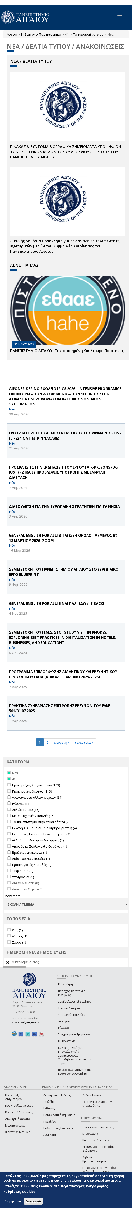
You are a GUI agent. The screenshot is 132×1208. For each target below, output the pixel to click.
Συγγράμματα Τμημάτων (74, 1034)
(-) (8, 962)
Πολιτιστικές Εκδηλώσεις (59, 1128)
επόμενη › (61, 742)
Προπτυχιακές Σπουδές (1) (31, 865)
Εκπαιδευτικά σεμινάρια (59, 1115)
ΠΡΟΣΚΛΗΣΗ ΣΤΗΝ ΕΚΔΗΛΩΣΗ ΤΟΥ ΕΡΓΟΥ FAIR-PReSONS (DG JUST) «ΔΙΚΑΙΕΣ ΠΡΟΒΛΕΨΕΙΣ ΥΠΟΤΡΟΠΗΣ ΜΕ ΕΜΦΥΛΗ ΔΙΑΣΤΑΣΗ (63, 472)
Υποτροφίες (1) (23, 877)
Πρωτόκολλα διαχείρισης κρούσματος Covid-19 (74, 1072)
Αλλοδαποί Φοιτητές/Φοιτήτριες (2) (38, 840)
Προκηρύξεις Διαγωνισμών (13, 1097)
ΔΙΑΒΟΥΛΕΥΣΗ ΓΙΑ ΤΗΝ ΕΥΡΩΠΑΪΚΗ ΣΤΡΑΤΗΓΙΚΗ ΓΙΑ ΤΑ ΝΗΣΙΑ (64, 506)
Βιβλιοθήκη (65, 984)
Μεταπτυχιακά (15, 1125)
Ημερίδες (49, 1122)
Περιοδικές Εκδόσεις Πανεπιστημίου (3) (41, 834)
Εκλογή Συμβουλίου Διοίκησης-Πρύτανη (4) (44, 828)
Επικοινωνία (90, 1134)
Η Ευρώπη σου (68, 1041)
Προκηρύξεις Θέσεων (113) (32, 791)
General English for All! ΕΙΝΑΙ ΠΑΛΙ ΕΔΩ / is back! (56, 603)
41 (67, 34)
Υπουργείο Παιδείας (71, 1015)
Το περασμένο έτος (88, 34)
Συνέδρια (49, 1135)
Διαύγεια (64, 1021)
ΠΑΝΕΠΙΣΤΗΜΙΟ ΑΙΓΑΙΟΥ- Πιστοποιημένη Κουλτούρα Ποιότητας (67, 350)
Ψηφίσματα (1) (22, 871)
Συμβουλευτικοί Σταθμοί (74, 1002)
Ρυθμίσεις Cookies (19, 1191)
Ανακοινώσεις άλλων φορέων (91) (37, 797)
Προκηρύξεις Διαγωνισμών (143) (36, 785)
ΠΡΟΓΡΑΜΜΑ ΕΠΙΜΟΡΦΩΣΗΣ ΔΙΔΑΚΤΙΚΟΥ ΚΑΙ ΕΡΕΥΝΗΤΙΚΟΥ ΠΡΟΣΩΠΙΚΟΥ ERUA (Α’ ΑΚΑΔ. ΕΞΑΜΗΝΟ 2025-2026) (63, 674)
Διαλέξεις (49, 1102)
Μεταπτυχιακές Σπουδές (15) (33, 816)
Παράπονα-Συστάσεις (96, 1140)
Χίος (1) (17, 930)
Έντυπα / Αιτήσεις (69, 1008)
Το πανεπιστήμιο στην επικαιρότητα (97, 1103)
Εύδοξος (63, 1028)
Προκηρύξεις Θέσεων (19, 1105)
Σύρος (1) (19, 942)
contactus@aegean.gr (27, 1022)
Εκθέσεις (49, 1108)
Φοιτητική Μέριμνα (17, 1132)
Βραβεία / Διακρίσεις (19, 1112)
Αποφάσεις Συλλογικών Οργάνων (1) (39, 846)
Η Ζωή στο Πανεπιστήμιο (41, 34)
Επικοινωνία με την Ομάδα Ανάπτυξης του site (99, 1170)
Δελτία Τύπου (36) (25, 810)
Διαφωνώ (33, 1201)
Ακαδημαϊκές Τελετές (57, 1095)
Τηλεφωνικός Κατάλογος (98, 1127)
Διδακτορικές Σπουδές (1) (31, 858)
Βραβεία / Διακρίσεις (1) (29, 852)
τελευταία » (84, 742)
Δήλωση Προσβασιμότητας (94, 1159)
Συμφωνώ (13, 1201)
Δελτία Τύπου (91, 1095)
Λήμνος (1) (19, 936)
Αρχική (12, 34)
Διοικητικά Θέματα (17, 1119)
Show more (12, 896)
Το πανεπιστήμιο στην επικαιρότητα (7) (41, 822)
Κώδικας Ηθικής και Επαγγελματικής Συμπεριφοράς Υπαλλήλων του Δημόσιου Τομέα (75, 1055)
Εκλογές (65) (21, 803)
